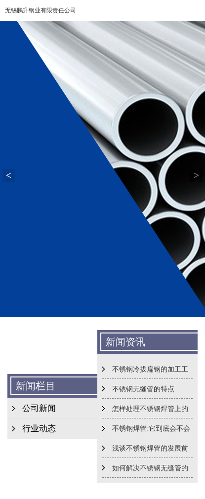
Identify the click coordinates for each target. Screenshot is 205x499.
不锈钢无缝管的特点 (143, 389)
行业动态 (39, 428)
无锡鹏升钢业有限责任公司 (40, 10)
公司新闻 (39, 408)
